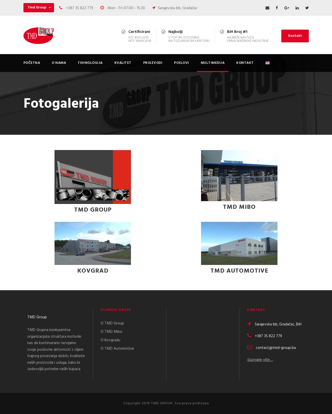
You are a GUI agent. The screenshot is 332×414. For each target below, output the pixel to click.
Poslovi (181, 63)
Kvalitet (122, 63)
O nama (59, 63)
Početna (31, 63)
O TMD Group (112, 323)
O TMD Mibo (111, 332)
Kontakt (295, 36)
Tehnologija (90, 63)
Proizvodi (153, 63)
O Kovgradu (110, 340)
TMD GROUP (93, 210)
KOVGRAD (93, 271)
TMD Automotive (239, 271)
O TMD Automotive (117, 349)
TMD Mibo (239, 207)
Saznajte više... (260, 360)
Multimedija (213, 63)
